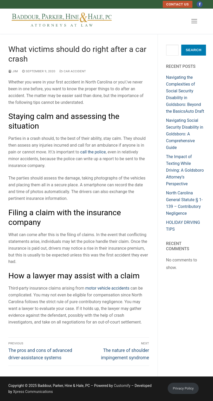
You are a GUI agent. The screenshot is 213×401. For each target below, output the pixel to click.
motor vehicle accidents (107, 288)
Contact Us (177, 4)
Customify (122, 386)
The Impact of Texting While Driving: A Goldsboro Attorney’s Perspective (185, 170)
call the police (93, 151)
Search (193, 50)
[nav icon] (194, 21)
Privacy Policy (183, 388)
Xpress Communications (33, 392)
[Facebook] (200, 4)
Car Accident (73, 71)
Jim (13, 71)
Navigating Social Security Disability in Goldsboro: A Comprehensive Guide (184, 134)
